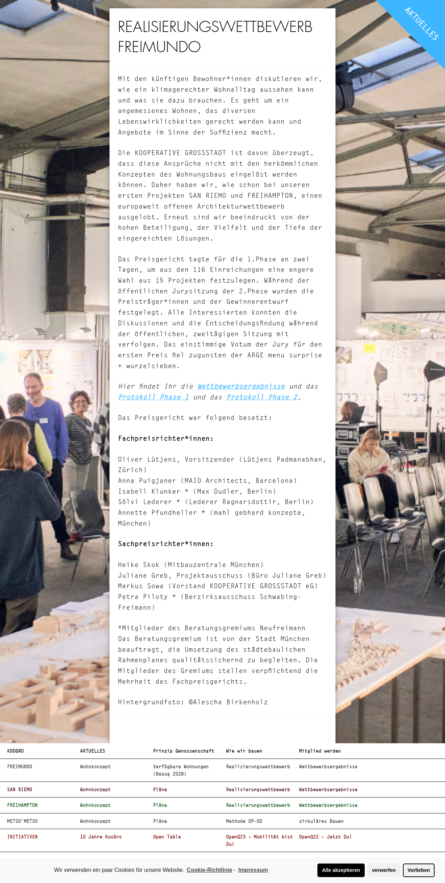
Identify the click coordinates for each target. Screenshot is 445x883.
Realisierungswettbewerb (258, 766)
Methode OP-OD (244, 821)
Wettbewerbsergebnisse (241, 386)
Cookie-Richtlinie (209, 870)
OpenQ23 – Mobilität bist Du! (259, 840)
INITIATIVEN (22, 837)
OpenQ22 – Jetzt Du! (325, 837)
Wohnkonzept (95, 766)
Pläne (160, 789)
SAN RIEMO (19, 789)
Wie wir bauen (244, 751)
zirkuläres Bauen (321, 821)
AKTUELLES (422, 24)
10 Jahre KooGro (101, 837)
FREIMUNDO (19, 766)
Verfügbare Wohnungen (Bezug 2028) (181, 770)
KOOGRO (15, 751)
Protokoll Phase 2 (261, 397)
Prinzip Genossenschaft (183, 751)
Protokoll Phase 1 (153, 397)
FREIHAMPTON (22, 805)
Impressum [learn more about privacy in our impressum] (253, 870)
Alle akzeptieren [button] (341, 870)
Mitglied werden (320, 751)
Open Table (167, 837)
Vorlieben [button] (418, 870)
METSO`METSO (22, 821)
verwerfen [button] (384, 870)
